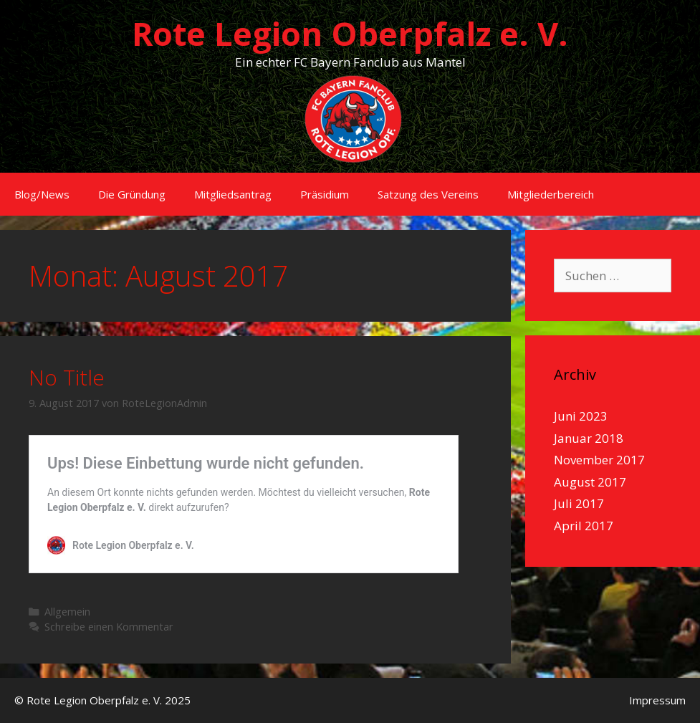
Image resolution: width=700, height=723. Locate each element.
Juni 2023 (581, 416)
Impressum (657, 700)
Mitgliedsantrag (233, 194)
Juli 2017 (579, 503)
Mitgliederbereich (550, 194)
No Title (67, 377)
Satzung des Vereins (428, 194)
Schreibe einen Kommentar (108, 626)
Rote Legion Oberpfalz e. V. (350, 33)
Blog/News (41, 194)
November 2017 (599, 459)
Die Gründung (132, 194)
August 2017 (590, 482)
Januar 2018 (588, 438)
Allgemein (67, 611)
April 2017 (583, 525)
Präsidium (324, 194)
